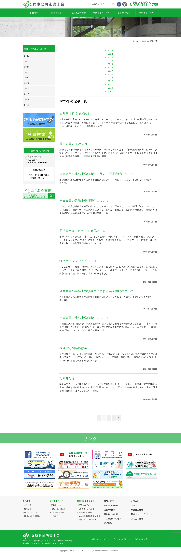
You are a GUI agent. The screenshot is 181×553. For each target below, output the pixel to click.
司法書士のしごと (101, 13)
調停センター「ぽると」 (141, 514)
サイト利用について (125, 539)
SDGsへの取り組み (32, 516)
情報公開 (27, 509)
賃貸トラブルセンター (87, 520)
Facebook (119, 4)
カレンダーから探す (86, 509)
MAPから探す (84, 505)
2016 (110, 74)
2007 (110, 91)
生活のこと (55, 516)
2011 (110, 84)
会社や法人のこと (58, 509)
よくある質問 (137, 519)
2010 (110, 88)
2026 (26, 56)
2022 (110, 60)
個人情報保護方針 (142, 539)
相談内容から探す (85, 512)
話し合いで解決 (79, 13)
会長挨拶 (27, 505)
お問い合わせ (96, 539)
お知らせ (95, 4)
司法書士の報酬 (146, 13)
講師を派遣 (56, 13)
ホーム (135, 41)
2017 (110, 71)
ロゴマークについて (32, 512)
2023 (110, 57)
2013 (110, 77)
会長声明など (124, 13)
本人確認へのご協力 (112, 519)
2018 (110, 67)
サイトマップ (108, 4)
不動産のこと (56, 505)
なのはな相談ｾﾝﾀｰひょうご (89, 516)
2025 (110, 50)
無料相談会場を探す (85, 501)
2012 (110, 81)
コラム (134, 505)
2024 (110, 54)
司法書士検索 (137, 510)
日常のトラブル (57, 512)
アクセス (124, 4)
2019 (110, 64)
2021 (26, 83)
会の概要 (34, 13)
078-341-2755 (144, 4)
